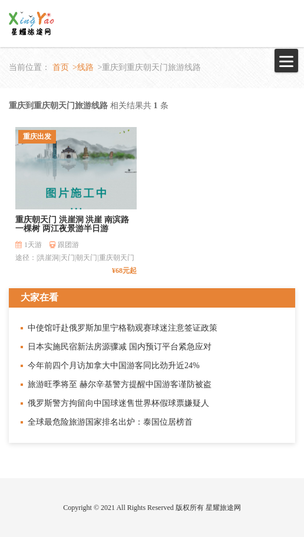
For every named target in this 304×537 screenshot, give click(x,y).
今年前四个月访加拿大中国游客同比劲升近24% (114, 365)
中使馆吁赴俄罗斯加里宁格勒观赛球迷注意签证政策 (122, 327)
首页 (60, 67)
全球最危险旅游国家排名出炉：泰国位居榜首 (110, 422)
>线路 (83, 67)
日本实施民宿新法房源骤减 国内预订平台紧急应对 (120, 346)
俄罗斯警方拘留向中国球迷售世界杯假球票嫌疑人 (118, 403)
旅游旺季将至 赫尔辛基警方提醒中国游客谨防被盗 (120, 384)
